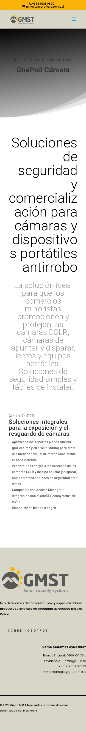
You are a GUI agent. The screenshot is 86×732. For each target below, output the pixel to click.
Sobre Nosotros (28, 630)
